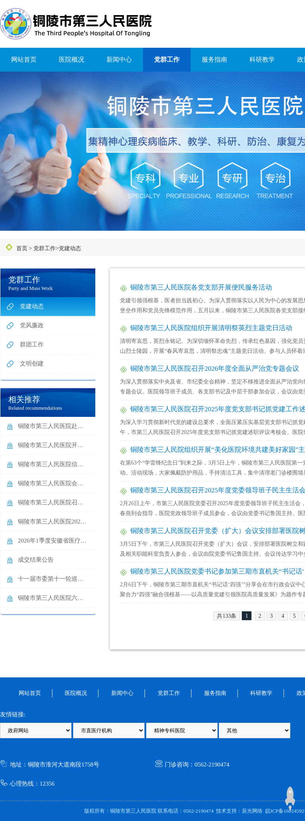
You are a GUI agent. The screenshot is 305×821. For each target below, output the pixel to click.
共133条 (226, 616)
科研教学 (262, 59)
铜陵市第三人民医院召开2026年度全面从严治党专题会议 (214, 368)
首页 (21, 248)
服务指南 (214, 59)
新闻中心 (119, 59)
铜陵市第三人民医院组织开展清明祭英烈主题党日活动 (211, 328)
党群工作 (167, 59)
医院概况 (71, 59)
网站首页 (24, 59)
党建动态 (70, 248)
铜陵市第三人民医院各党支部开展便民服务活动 (201, 287)
